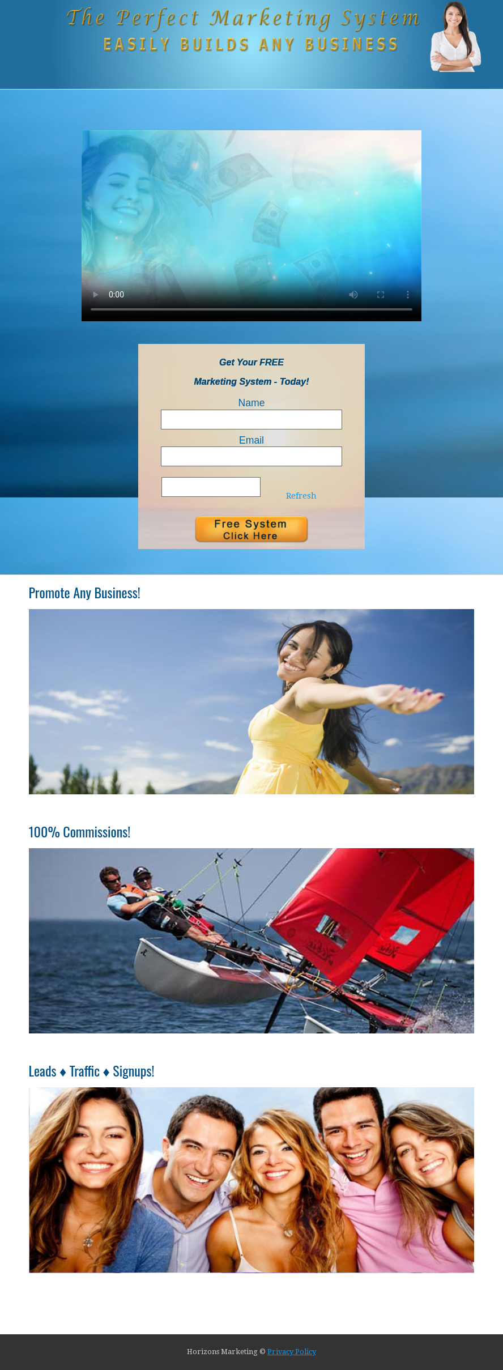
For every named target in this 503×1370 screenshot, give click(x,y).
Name (251, 403)
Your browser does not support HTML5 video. (251, 226)
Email (251, 440)
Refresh (301, 495)
